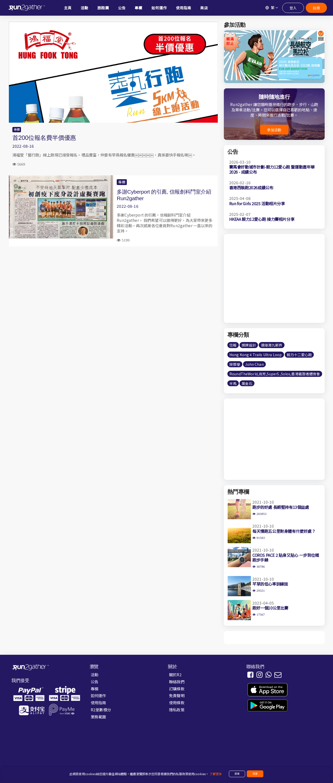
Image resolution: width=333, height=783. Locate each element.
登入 (293, 7)
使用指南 (98, 702)
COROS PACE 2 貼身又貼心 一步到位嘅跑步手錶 (285, 557)
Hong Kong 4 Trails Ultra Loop (255, 354)
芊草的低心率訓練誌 (270, 584)
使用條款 (176, 702)
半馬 (232, 383)
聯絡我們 (176, 681)
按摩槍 (234, 364)
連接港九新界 (271, 345)
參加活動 (274, 129)
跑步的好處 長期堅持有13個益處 (280, 507)
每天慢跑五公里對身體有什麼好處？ (284, 531)
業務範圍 (98, 716)
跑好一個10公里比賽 (270, 608)
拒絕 (237, 773)
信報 (232, 345)
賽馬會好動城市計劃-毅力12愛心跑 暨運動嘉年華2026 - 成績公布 (272, 169)
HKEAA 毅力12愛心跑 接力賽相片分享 (262, 219)
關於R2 (175, 674)
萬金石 (247, 383)
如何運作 (98, 695)
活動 (94, 674)
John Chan (254, 364)
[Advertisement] (113, 287)
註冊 (316, 7)
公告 (94, 681)
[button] (317, 56)
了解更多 (215, 774)
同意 (255, 773)
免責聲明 (176, 695)
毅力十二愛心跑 (299, 354)
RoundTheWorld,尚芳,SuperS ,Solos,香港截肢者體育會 (274, 373)
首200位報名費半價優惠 (44, 137)
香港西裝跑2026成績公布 (251, 188)
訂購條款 (176, 688)
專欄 (17, 129)
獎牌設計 (249, 345)
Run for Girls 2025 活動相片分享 (257, 203)
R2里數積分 (101, 709)
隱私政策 (176, 709)
